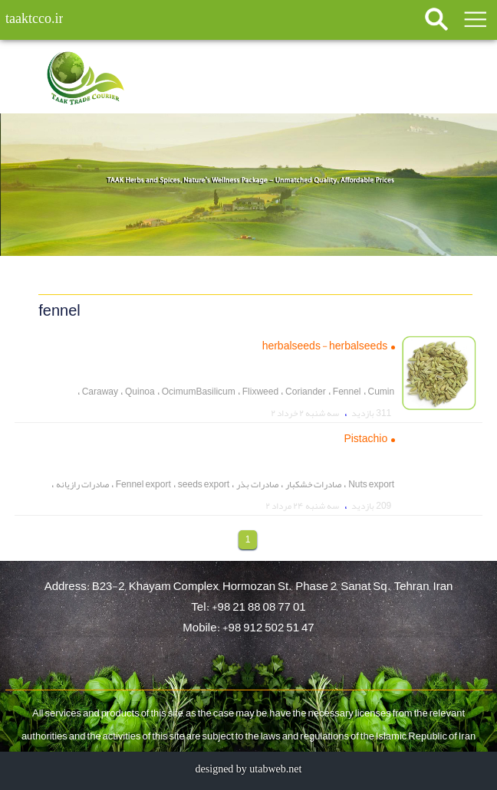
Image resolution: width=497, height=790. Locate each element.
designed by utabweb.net (249, 769)
